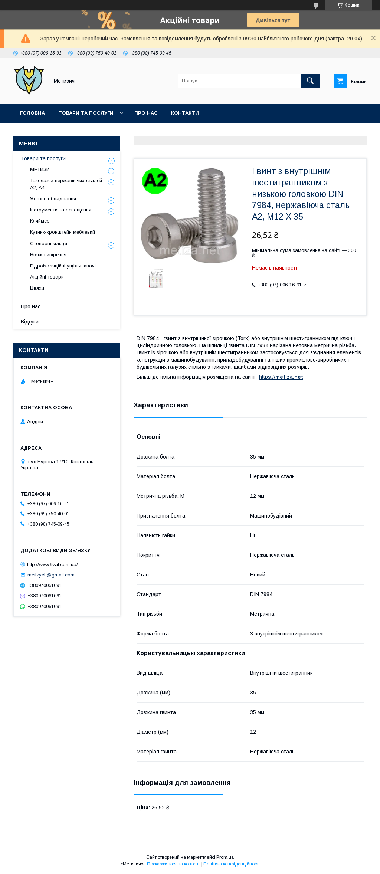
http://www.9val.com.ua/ (52, 564)
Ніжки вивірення (48, 254)
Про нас (146, 113)
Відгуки (30, 322)
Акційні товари (47, 277)
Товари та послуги (86, 113)
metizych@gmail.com (51, 575)
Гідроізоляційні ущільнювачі (63, 266)
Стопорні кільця (48, 243)
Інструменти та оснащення (60, 210)
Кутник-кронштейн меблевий (62, 232)
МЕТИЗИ (40, 169)
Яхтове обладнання (53, 198)
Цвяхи (37, 288)
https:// (267, 377)
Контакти (185, 113)
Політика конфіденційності (231, 864)
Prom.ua (225, 857)
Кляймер (40, 221)
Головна (32, 113)
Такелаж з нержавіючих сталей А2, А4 (66, 184)
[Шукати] (310, 81)
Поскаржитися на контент (173, 864)
